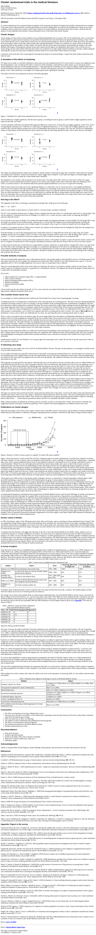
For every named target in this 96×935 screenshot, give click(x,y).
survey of (11, 922)
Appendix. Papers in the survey (14, 824)
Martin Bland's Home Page (15, 927)
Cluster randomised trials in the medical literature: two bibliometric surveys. (53, 13)
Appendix (78, 600)
